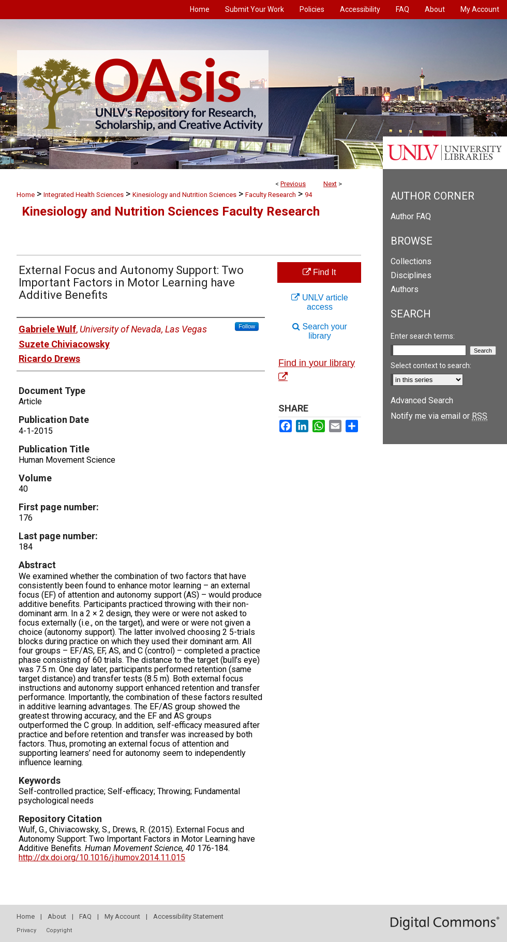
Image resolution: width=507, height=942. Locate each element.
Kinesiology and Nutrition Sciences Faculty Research (171, 211)
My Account (122, 916)
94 (308, 195)
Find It (319, 272)
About (57, 916)
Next (330, 184)
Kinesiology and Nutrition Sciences (184, 195)
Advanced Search (422, 400)
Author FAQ (411, 216)
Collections (411, 261)
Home (26, 195)
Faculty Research (270, 195)
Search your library (319, 331)
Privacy (26, 930)
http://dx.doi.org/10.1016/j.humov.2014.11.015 (102, 857)
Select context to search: (431, 365)
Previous (293, 184)
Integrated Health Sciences (83, 195)
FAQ (85, 916)
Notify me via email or (439, 416)
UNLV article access (319, 302)
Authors (405, 289)
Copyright (59, 930)
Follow (246, 326)
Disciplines (411, 275)
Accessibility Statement (188, 916)
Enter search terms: (423, 336)
